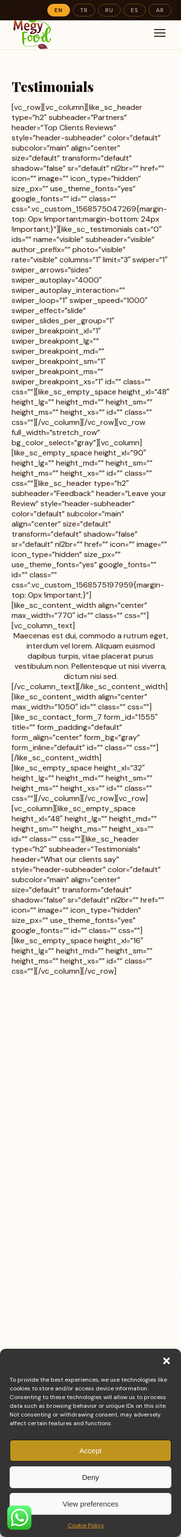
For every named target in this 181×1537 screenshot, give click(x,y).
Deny (90, 1477)
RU (109, 10)
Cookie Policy (86, 1525)
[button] (166, 1361)
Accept (91, 1451)
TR (84, 10)
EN (59, 10)
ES (135, 10)
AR (160, 10)
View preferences (91, 1504)
